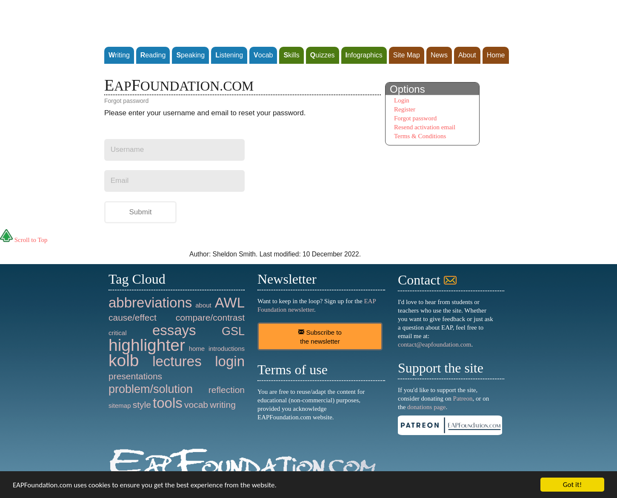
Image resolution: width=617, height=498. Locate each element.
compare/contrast (210, 317)
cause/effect (133, 317)
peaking (190, 55)
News (439, 55)
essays (174, 330)
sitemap (120, 405)
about (203, 305)
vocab (196, 405)
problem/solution (151, 389)
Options (407, 89)
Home (496, 55)
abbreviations (150, 302)
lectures (177, 361)
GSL (233, 331)
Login (401, 100)
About (467, 55)
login (230, 361)
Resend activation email (424, 127)
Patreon (463, 398)
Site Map (406, 55)
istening (229, 55)
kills (291, 55)
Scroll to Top (24, 239)
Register (404, 109)
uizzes (322, 55)
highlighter (147, 345)
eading (153, 55)
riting (119, 55)
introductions (227, 348)
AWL (230, 302)
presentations (135, 376)
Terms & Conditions (420, 136)
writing (223, 405)
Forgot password (415, 118)
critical (118, 332)
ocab (263, 55)
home (197, 348)
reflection (227, 390)
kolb (124, 360)
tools (168, 403)
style (142, 405)
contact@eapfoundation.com (434, 344)
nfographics (364, 55)
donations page (426, 407)
